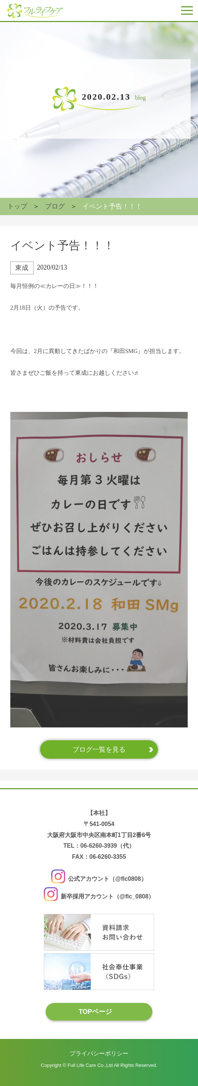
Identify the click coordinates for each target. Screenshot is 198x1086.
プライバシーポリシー (99, 1053)
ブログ (55, 206)
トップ (17, 206)
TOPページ (95, 1011)
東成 (21, 267)
